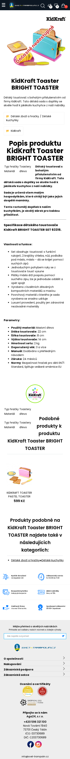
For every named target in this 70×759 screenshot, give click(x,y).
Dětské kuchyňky (53, 560)
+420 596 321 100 (35, 722)
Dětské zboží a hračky (25, 116)
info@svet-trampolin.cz (35, 756)
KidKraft (16, 131)
